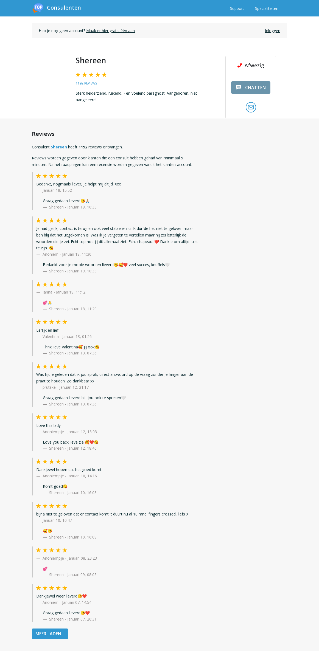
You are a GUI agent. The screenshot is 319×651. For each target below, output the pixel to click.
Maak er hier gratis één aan (110, 30)
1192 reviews (86, 83)
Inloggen (272, 30)
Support (237, 8)
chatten (251, 87)
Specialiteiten (266, 8)
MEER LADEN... (50, 634)
